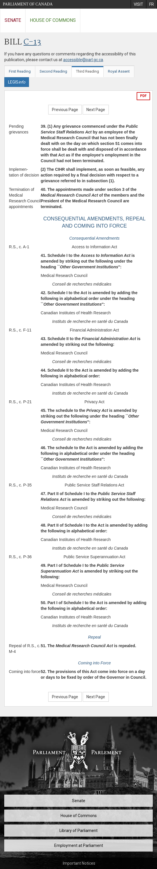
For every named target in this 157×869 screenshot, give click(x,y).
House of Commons (53, 20)
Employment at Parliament (78, 845)
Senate (13, 20)
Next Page (95, 109)
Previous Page (65, 109)
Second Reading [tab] (53, 71)
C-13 (32, 42)
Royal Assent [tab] (119, 71)
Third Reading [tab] (87, 71)
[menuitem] (138, 4)
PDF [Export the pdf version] (143, 96)
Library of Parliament (78, 830)
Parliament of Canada (28, 4)
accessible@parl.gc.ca (83, 59)
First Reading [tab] (20, 71)
